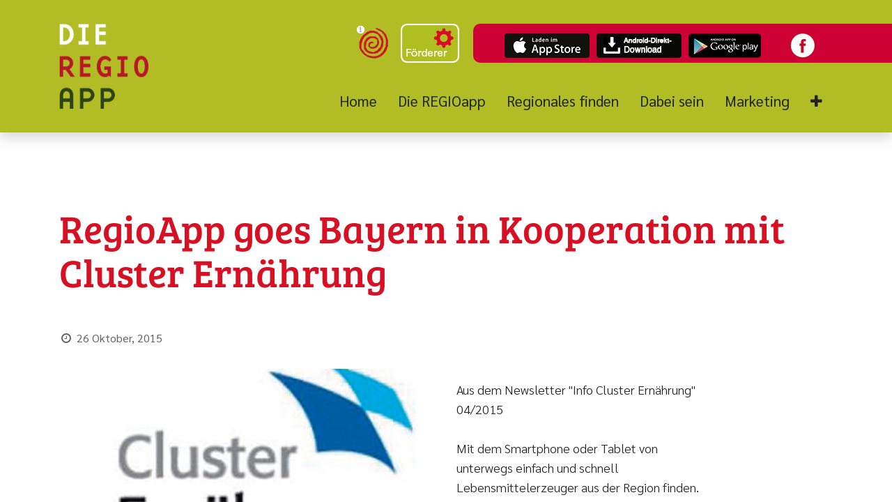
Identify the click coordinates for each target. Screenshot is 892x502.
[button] (816, 101)
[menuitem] (363, 101)
